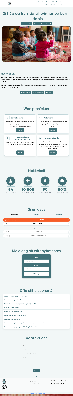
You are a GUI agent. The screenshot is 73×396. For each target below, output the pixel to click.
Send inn (36, 371)
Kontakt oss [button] (54, 4)
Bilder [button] (62, 4)
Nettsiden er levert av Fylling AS (37, 394)
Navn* (36, 256)
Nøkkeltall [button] (54, 1)
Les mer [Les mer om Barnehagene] (20, 128)
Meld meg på (36, 272)
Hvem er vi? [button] (35, 1)
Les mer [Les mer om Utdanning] (52, 128)
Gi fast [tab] (36, 212)
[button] (26, 23)
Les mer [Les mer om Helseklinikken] (20, 150)
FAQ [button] (46, 4)
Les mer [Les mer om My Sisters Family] (52, 150)
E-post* (36, 263)
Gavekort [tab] (59, 212)
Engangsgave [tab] (14, 212)
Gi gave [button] (62, 1)
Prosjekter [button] (45, 1)
